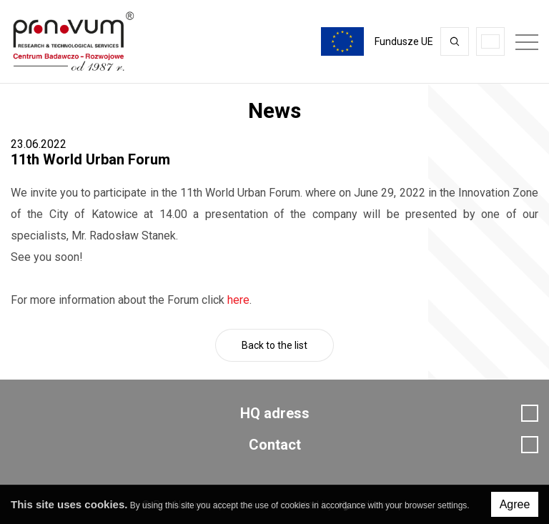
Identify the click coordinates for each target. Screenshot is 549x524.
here (238, 300)
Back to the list (274, 345)
